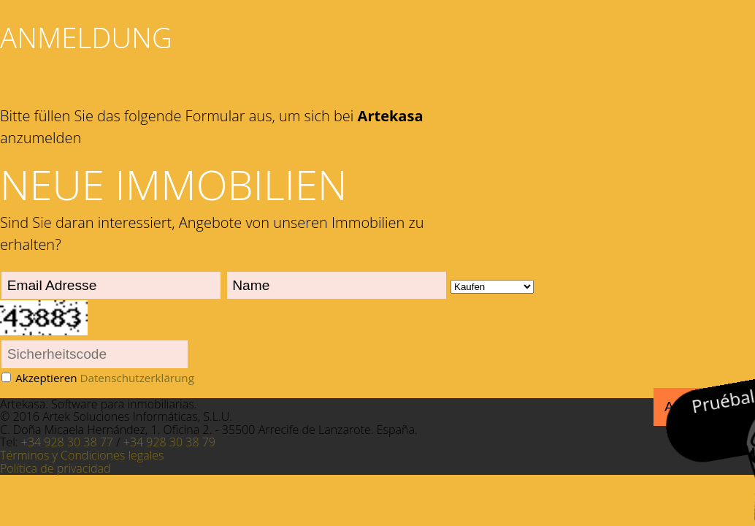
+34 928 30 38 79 (169, 442)
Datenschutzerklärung (136, 377)
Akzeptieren (104, 377)
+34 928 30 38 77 (67, 442)
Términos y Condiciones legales (82, 455)
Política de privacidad (55, 468)
